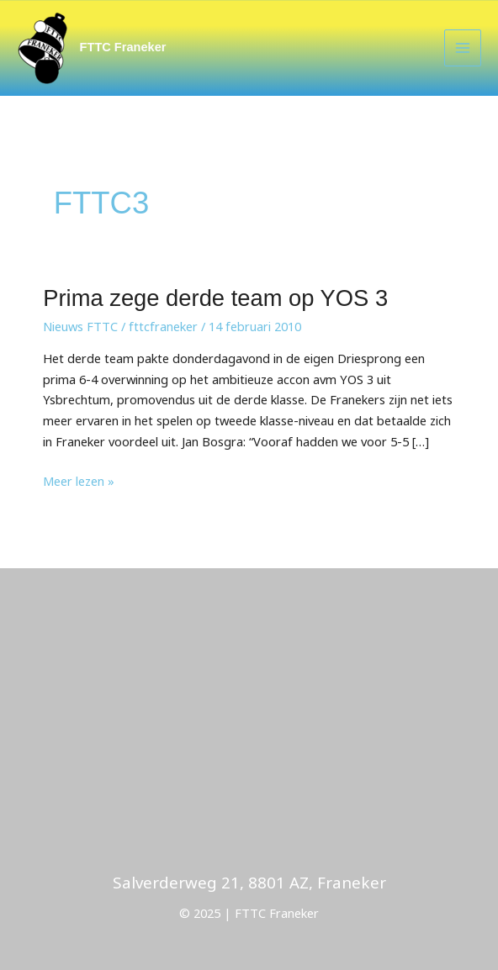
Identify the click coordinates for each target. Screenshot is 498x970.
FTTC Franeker (123, 47)
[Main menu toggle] (462, 47)
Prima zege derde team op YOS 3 (215, 298)
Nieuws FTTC (80, 326)
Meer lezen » (78, 480)
